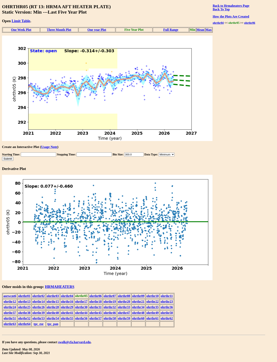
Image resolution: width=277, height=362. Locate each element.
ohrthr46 (110, 312)
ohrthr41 (67, 312)
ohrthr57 (95, 318)
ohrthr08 (124, 296)
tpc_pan (52, 324)
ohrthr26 (38, 307)
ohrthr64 (24, 324)
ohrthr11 (167, 296)
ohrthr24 (10, 307)
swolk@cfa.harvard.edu (74, 342)
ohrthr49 (152, 312)
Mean (200, 29)
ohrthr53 (38, 318)
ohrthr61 (152, 318)
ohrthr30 (81, 307)
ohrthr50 (167, 312)
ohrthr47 (124, 312)
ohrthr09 (138, 296)
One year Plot (96, 29)
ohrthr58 (110, 318)
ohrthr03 (53, 296)
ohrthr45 (95, 312)
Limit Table (21, 21)
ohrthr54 (53, 318)
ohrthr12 (10, 301)
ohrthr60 (138, 318)
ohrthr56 (81, 318)
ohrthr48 (138, 312)
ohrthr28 (53, 307)
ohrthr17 (81, 301)
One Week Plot (21, 29)
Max (209, 29)
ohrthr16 (67, 301)
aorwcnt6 (9, 296)
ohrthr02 (38, 296)
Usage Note (49, 147)
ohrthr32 (110, 307)
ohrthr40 (53, 312)
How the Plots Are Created (231, 16)
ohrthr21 (138, 301)
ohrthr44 (81, 312)
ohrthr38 (24, 312)
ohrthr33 (124, 307)
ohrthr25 (24, 307)
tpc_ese (39, 324)
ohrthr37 (10, 312)
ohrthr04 (218, 22)
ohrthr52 (24, 318)
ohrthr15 (53, 301)
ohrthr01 (24, 296)
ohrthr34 (138, 307)
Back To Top (221, 9)
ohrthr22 (152, 301)
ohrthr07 (110, 296)
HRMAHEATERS (59, 287)
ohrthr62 (167, 318)
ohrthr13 (24, 301)
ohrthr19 (110, 301)
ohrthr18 (95, 301)
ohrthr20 (124, 301)
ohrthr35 (152, 307)
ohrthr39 (38, 312)
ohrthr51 (10, 318)
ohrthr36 (167, 307)
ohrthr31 (95, 307)
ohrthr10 (152, 296)
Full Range (170, 29)
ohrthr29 (67, 307)
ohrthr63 (10, 324)
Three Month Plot (59, 29)
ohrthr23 (167, 301)
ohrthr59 (124, 318)
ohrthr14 (38, 301)
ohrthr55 (67, 318)
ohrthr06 (249, 22)
